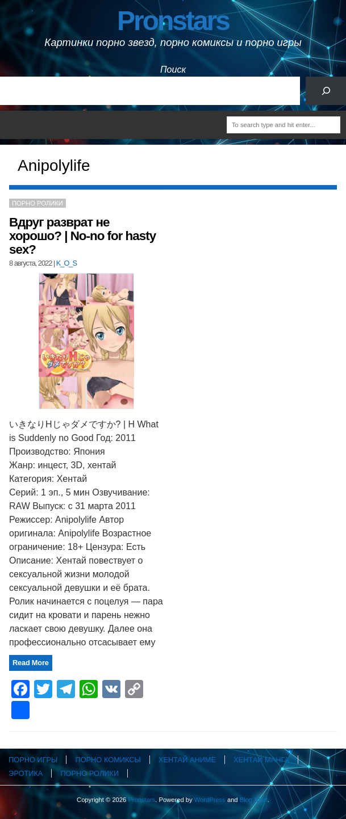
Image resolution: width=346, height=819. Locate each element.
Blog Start (254, 799)
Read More (30, 662)
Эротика (26, 773)
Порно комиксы (107, 759)
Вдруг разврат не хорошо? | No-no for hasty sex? (82, 236)
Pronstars (173, 21)
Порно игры (33, 759)
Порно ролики (37, 203)
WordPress (210, 799)
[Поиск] (326, 90)
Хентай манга (261, 759)
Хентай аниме (187, 759)
